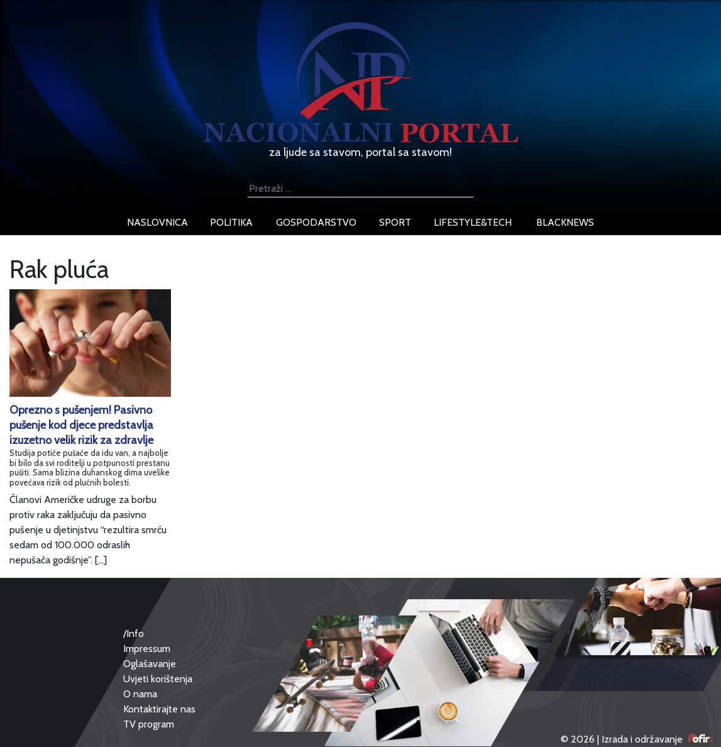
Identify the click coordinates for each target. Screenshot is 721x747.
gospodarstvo (316, 222)
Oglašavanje (149, 664)
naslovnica (157, 222)
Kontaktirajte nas (159, 709)
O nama (140, 694)
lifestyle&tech (473, 222)
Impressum (146, 649)
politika (231, 222)
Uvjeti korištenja (157, 679)
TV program (148, 724)
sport (395, 222)
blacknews (565, 222)
